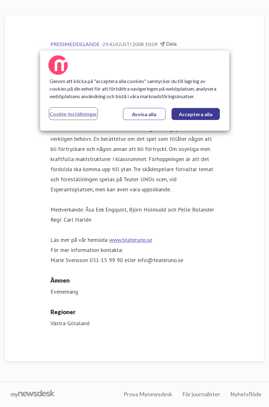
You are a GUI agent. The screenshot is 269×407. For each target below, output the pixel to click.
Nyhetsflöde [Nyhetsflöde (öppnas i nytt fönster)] (245, 394)
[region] (134, 91)
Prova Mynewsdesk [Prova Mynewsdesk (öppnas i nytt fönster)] (148, 394)
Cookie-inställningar (73, 114)
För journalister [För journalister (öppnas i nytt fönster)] (201, 394)
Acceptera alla (196, 114)
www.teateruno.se (130, 239)
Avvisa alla (144, 114)
